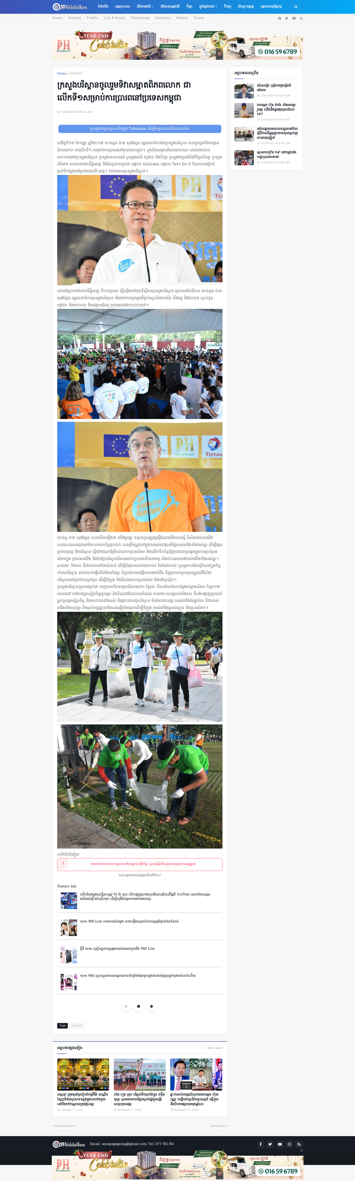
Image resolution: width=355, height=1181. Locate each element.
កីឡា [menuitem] (189, 6)
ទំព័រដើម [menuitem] (103, 6)
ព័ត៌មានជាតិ (75, 73)
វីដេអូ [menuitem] (227, 6)
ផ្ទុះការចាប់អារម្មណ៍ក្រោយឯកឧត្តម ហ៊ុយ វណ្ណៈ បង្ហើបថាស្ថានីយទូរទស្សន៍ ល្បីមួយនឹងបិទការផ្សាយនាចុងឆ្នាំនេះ (194, 1099)
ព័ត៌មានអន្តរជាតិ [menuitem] (169, 6)
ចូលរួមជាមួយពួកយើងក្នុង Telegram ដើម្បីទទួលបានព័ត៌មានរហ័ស (140, 129)
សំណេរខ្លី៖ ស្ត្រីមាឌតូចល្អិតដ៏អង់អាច (274, 88)
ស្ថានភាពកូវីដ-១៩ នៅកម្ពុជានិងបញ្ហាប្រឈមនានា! (276, 154)
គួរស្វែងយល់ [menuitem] (206, 6)
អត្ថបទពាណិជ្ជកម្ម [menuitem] (271, 6)
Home (57, 18)
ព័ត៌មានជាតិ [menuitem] (144, 6)
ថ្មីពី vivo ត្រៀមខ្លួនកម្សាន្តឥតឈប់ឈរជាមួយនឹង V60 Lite (117, 949)
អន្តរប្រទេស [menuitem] (122, 6)
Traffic (92, 18)
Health (182, 18)
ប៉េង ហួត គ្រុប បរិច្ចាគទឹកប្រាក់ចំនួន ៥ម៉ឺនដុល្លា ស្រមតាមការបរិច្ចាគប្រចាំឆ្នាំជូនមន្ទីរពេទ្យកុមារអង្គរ (139, 1099)
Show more (214, 1048)
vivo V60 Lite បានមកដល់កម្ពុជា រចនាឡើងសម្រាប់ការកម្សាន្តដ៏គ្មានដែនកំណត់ (129, 921)
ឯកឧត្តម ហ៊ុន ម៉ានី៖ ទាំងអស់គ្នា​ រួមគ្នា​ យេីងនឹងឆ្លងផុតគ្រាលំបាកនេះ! (276, 110)
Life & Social (114, 18)
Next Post (218, 1126)
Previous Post (65, 1126)
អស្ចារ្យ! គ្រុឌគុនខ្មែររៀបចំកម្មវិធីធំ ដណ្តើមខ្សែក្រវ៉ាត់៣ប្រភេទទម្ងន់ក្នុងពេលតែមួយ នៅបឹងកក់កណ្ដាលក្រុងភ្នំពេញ (82, 1099)
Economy (163, 18)
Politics (74, 18)
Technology (140, 18)
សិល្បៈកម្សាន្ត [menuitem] (246, 6)
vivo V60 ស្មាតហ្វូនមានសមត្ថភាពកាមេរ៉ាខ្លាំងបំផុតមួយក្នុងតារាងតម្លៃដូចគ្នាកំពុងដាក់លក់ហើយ (137, 976)
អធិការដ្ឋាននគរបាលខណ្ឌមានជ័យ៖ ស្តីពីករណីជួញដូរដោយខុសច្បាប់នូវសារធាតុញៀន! (277, 133)
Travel (198, 18)
